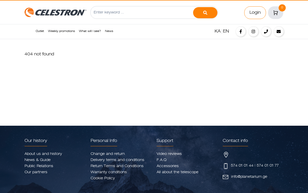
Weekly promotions (61, 31)
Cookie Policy (103, 178)
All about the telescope (177, 172)
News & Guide (38, 160)
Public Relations (39, 166)
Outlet (40, 31)
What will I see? (90, 31)
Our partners (36, 172)
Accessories (168, 166)
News (109, 31)
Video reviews (169, 154)
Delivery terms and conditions (117, 160)
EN (226, 31)
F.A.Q (162, 160)
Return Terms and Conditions (117, 166)
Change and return (108, 154)
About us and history (43, 154)
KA (218, 31)
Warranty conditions (109, 172)
